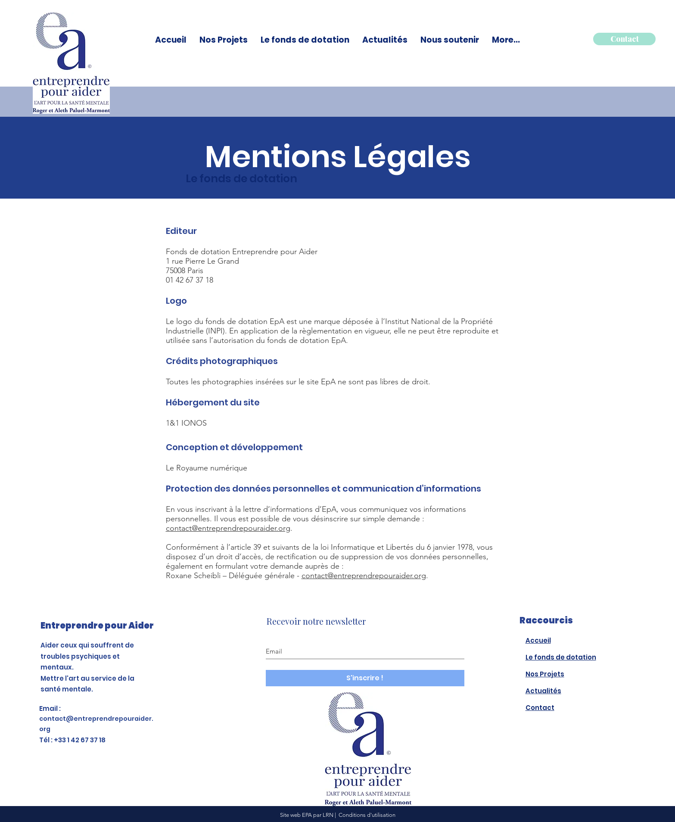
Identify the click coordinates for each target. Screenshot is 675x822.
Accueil (538, 640)
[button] (305, 40)
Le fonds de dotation (561, 657)
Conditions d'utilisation (367, 815)
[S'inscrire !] (365, 678)
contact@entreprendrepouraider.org (228, 528)
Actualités (543, 690)
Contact (540, 707)
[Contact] (624, 39)
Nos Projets (545, 674)
